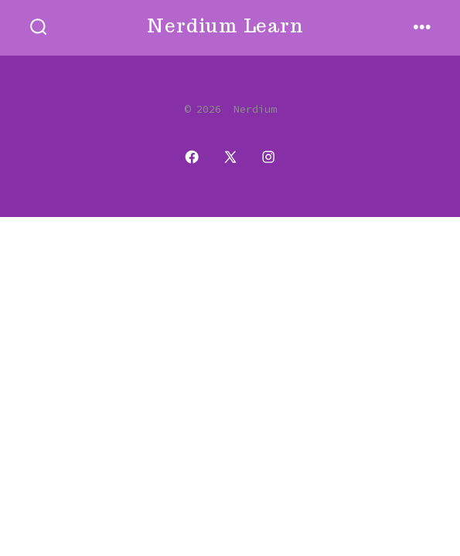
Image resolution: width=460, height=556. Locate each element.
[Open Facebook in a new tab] (192, 157)
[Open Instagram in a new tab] (268, 157)
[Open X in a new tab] (230, 157)
